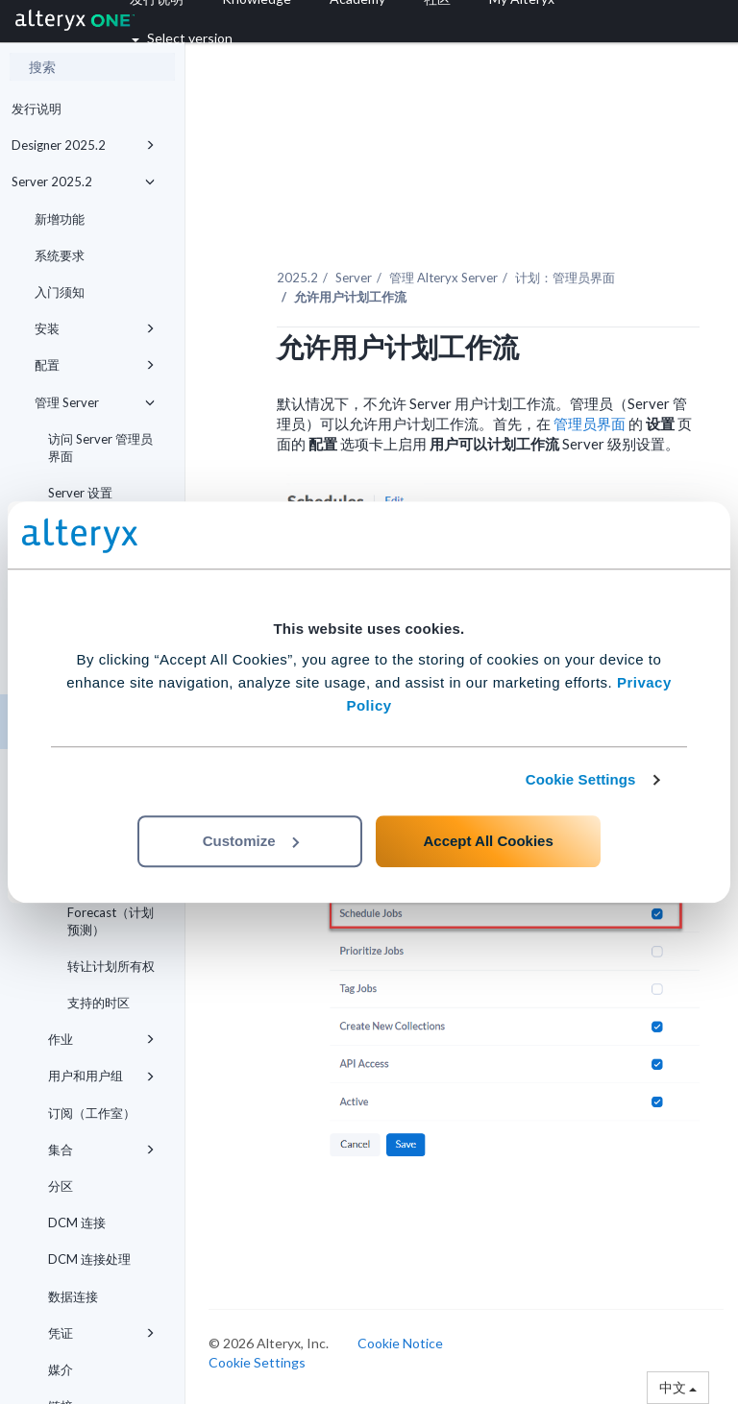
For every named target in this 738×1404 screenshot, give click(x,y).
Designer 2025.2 (83, 145)
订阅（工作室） (91, 1113)
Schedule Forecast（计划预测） (110, 911)
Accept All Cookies (488, 841)
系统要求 (60, 255)
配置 (95, 365)
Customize (251, 841)
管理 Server (95, 402)
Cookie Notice (400, 1343)
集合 (101, 1149)
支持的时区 (98, 1002)
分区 (60, 1186)
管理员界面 (591, 423)
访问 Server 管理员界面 (100, 447)
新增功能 (60, 219)
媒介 (60, 1369)
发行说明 (37, 108)
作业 (101, 1039)
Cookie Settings (581, 779)
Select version (182, 38)
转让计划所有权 (111, 966)
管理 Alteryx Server (443, 277)
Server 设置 (80, 492)
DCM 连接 (77, 1222)
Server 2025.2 (83, 181)
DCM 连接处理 (89, 1259)
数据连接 (73, 1296)
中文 (678, 1387)
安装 (95, 328)
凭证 (101, 1333)
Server (353, 277)
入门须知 (60, 292)
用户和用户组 (101, 1075)
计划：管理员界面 (565, 277)
